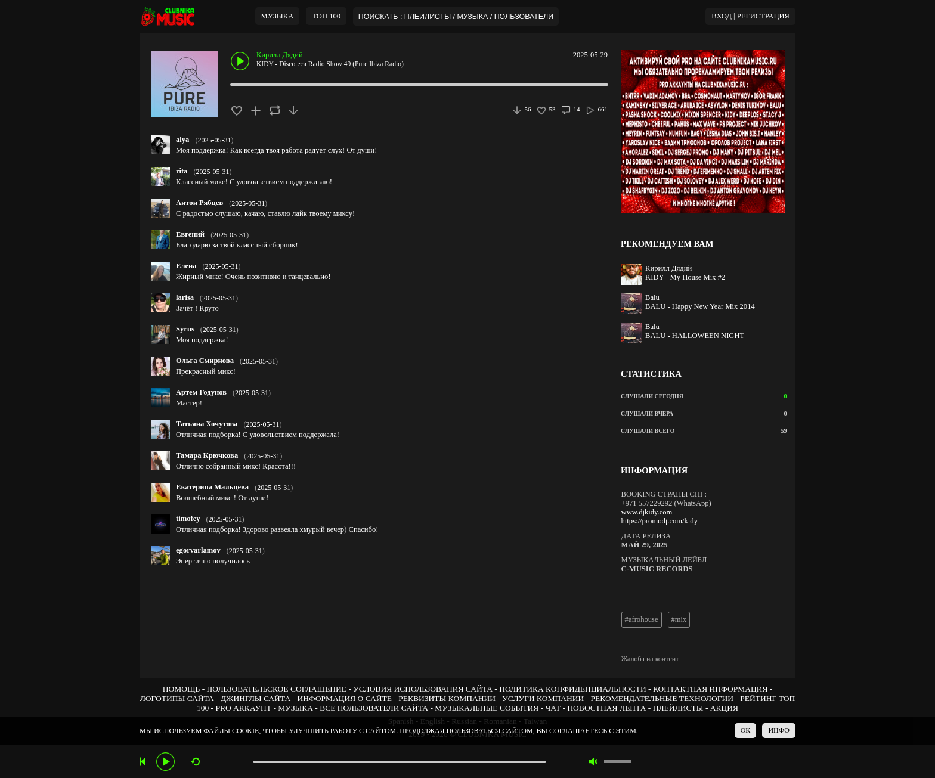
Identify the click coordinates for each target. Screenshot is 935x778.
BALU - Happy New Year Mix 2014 (700, 306)
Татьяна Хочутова (207, 424)
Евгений (190, 234)
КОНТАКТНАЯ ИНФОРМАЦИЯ (710, 688)
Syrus (185, 329)
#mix (679, 619)
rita (182, 171)
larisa (185, 297)
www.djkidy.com (647, 512)
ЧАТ (553, 707)
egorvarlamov (198, 550)
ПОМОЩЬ (181, 688)
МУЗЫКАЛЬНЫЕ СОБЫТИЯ (486, 707)
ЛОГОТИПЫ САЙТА (177, 698)
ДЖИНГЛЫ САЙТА (255, 698)
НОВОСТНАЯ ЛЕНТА (606, 707)
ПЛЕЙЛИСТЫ (678, 707)
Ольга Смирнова (205, 361)
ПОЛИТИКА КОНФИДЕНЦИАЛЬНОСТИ (572, 688)
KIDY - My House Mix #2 (685, 277)
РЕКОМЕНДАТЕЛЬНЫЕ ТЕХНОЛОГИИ (661, 698)
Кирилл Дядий (279, 55)
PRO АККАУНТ (243, 707)
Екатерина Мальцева (212, 487)
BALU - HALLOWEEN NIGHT (694, 335)
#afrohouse (641, 619)
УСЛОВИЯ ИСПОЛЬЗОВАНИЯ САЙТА (423, 688)
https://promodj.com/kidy (659, 521)
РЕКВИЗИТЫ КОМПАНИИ (447, 698)
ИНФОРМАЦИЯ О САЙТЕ (344, 698)
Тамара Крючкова (207, 455)
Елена (186, 266)
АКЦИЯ (724, 707)
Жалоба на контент (650, 659)
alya (182, 139)
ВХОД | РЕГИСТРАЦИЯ (750, 16)
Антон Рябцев (199, 203)
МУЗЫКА (277, 16)
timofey (188, 518)
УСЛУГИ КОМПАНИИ (543, 698)
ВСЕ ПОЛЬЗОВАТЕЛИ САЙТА (374, 707)
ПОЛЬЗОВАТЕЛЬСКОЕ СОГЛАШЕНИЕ (276, 688)
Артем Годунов (201, 392)
